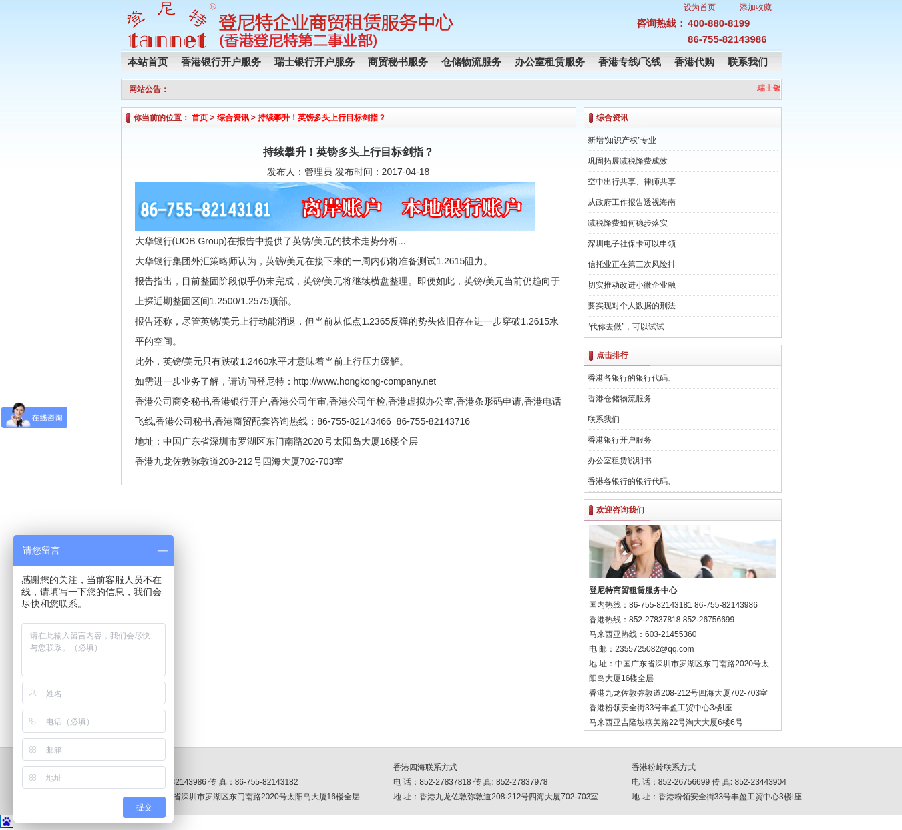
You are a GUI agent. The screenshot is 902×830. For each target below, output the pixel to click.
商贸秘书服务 (398, 61)
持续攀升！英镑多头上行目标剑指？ (322, 117)
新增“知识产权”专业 (622, 140)
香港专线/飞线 (629, 61)
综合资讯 (233, 117)
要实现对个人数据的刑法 (632, 305)
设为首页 (700, 7)
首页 (200, 117)
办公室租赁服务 (550, 61)
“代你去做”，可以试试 (626, 326)
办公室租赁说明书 (620, 460)
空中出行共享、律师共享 (632, 181)
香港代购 (694, 61)
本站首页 (148, 61)
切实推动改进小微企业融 (632, 285)
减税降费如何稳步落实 (628, 223)
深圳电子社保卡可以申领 (632, 243)
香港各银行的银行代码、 (632, 378)
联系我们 (748, 61)
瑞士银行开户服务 (314, 61)
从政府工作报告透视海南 (632, 202)
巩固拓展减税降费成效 (628, 161)
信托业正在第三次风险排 (632, 264)
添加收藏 (756, 7)
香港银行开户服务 (221, 61)
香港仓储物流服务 (620, 398)
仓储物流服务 (471, 61)
